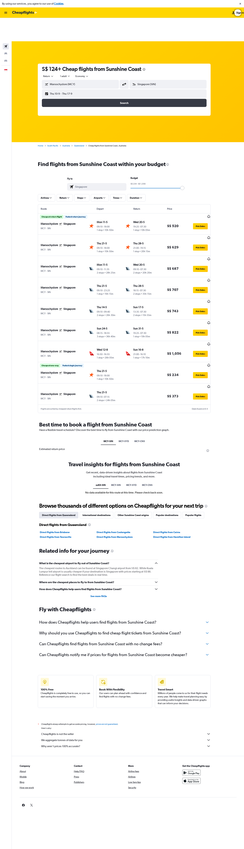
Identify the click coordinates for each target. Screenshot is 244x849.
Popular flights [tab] (197, 462)
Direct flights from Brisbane (58, 479)
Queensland (83, 122)
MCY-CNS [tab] (143, 388)
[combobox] (52, 52)
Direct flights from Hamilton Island (175, 484)
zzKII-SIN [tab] (104, 432)
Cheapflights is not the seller (129, 681)
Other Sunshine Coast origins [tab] (136, 462)
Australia (70, 122)
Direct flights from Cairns (170, 479)
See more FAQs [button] (102, 543)
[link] (190, 752)
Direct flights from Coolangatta (117, 479)
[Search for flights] (5, 23)
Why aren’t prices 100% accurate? (129, 693)
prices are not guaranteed (110, 671)
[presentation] (147, 46)
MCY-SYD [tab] (127, 388)
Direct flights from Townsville (59, 484)
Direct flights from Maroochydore (118, 484)
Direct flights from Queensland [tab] (62, 462)
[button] (240, 3)
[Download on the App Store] (195, 728)
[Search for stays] (5, 30)
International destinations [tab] (100, 462)
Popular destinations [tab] (171, 462)
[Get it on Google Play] (195, 720)
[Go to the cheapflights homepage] (24, 12)
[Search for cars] (5, 37)
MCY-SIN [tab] (112, 388)
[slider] (186, 165)
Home (44, 122)
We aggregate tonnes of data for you (129, 687)
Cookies (58, 3)
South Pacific (56, 122)
